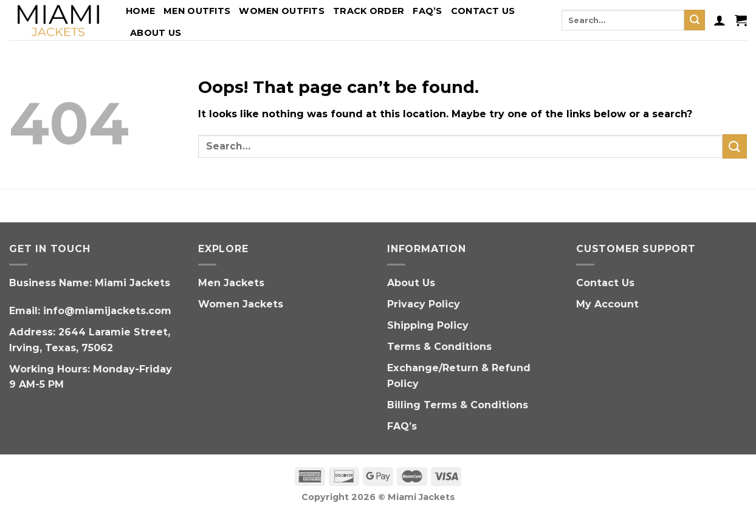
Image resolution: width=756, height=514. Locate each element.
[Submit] (694, 20)
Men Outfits (196, 10)
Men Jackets (231, 283)
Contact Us (483, 10)
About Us (155, 32)
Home (140, 10)
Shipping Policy (428, 325)
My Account (607, 304)
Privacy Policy (423, 304)
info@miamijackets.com (107, 311)
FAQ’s (427, 10)
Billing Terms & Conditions (457, 405)
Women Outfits (282, 10)
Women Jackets (240, 304)
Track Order (368, 10)
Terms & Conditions (439, 346)
